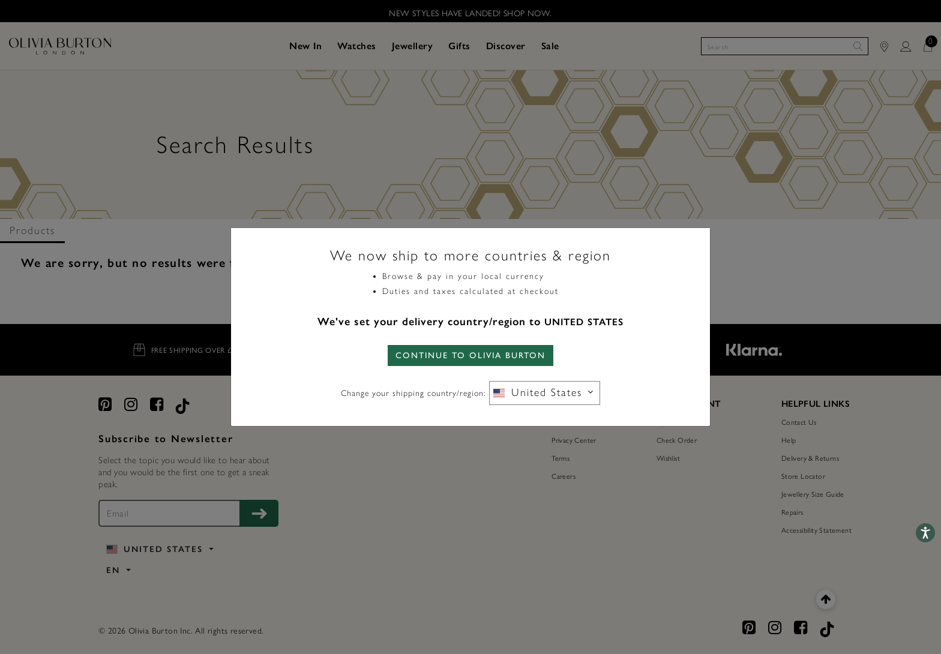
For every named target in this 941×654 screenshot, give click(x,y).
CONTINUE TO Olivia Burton (470, 355)
